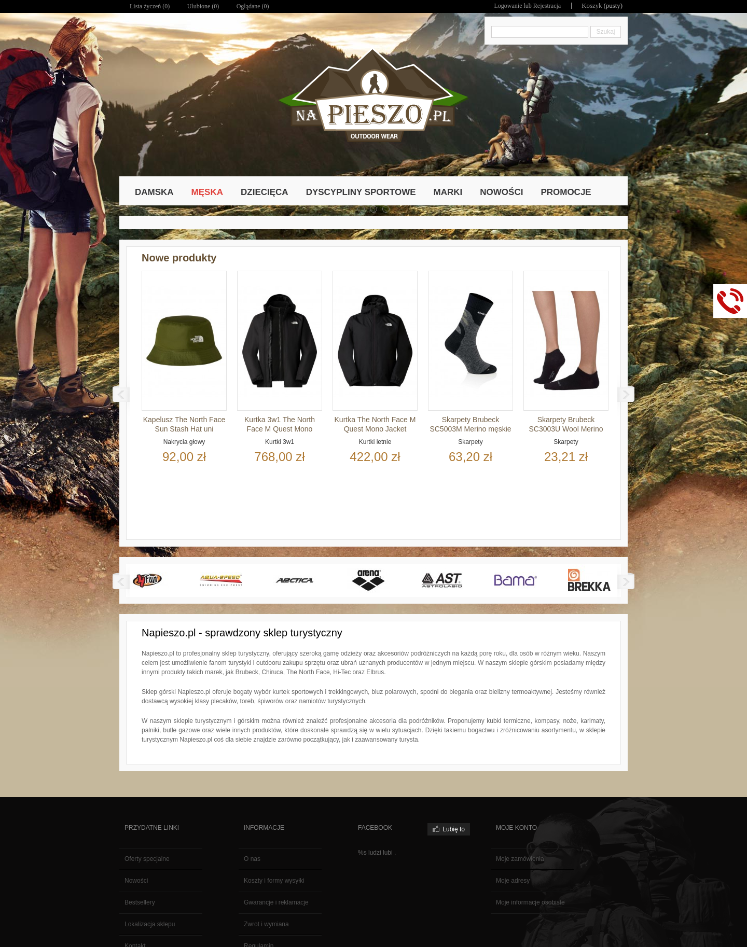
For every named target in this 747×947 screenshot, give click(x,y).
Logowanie (511, 6)
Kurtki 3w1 (279, 441)
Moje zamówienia (520, 791)
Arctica (294, 513)
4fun (147, 513)
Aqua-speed (221, 513)
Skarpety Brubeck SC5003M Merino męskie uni (470, 424)
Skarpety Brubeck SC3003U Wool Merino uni (566, 424)
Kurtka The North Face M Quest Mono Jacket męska (375, 424)
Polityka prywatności (272, 900)
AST (442, 513)
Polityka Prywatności (471, 926)
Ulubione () (203, 6)
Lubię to (453, 761)
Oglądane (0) (253, 6)
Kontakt (135, 878)
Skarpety (470, 441)
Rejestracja (549, 6)
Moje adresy (513, 813)
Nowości (136, 813)
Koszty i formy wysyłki (274, 813)
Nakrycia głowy (184, 441)
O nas (252, 791)
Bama (515, 513)
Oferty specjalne (147, 791)
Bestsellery (140, 835)
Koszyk (593, 5)
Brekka (589, 513)
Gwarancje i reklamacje (276, 835)
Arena (368, 513)
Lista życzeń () (150, 6)
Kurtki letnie (375, 441)
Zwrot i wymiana (266, 856)
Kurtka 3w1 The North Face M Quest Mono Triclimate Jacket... (279, 424)
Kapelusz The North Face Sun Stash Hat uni (184, 424)
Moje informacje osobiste (530, 835)
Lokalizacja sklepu (150, 856)
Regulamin (258, 878)
